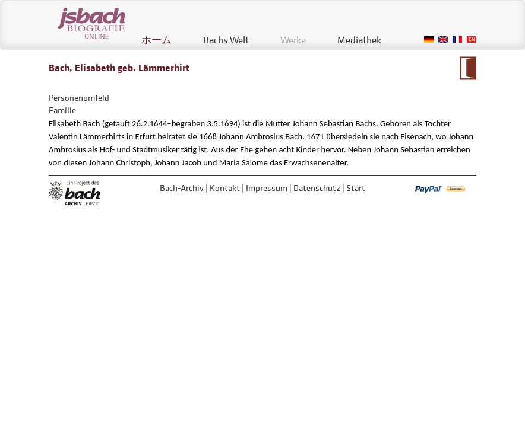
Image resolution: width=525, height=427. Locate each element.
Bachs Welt (226, 39)
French (457, 39)
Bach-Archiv (182, 187)
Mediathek (359, 39)
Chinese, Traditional (471, 39)
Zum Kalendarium (467, 68)
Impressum (266, 187)
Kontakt (225, 187)
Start (355, 187)
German (429, 39)
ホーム (156, 39)
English (443, 39)
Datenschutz (316, 187)
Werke (293, 39)
